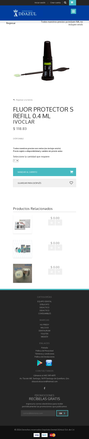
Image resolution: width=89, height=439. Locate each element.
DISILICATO (44, 304)
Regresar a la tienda (23, 100)
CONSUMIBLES (44, 313)
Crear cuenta (55, 3)
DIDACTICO (44, 307)
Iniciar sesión (40, 3)
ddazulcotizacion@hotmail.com (44, 381)
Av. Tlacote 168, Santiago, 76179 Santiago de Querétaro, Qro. (44, 378)
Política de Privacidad (44, 351)
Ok (62, 413)
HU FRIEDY (44, 325)
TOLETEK (44, 334)
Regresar (10, 23)
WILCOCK (45, 328)
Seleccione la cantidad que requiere (31, 156)
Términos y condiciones (44, 354)
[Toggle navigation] (73, 11)
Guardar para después (45, 183)
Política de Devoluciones (44, 357)
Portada (44, 348)
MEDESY (44, 337)
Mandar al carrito (45, 172)
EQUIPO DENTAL (44, 301)
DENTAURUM (44, 331)
